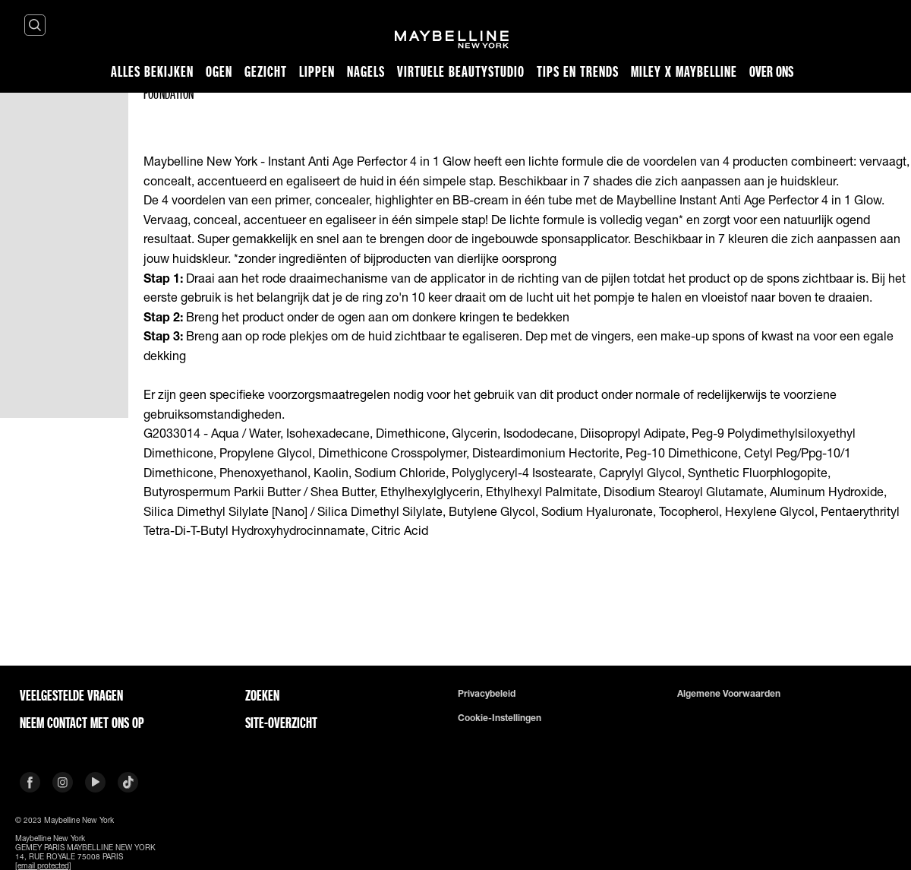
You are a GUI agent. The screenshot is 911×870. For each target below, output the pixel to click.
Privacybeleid (486, 693)
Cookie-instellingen (499, 718)
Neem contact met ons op (82, 722)
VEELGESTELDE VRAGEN (71, 695)
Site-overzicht (281, 722)
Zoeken (262, 695)
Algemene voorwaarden (728, 693)
